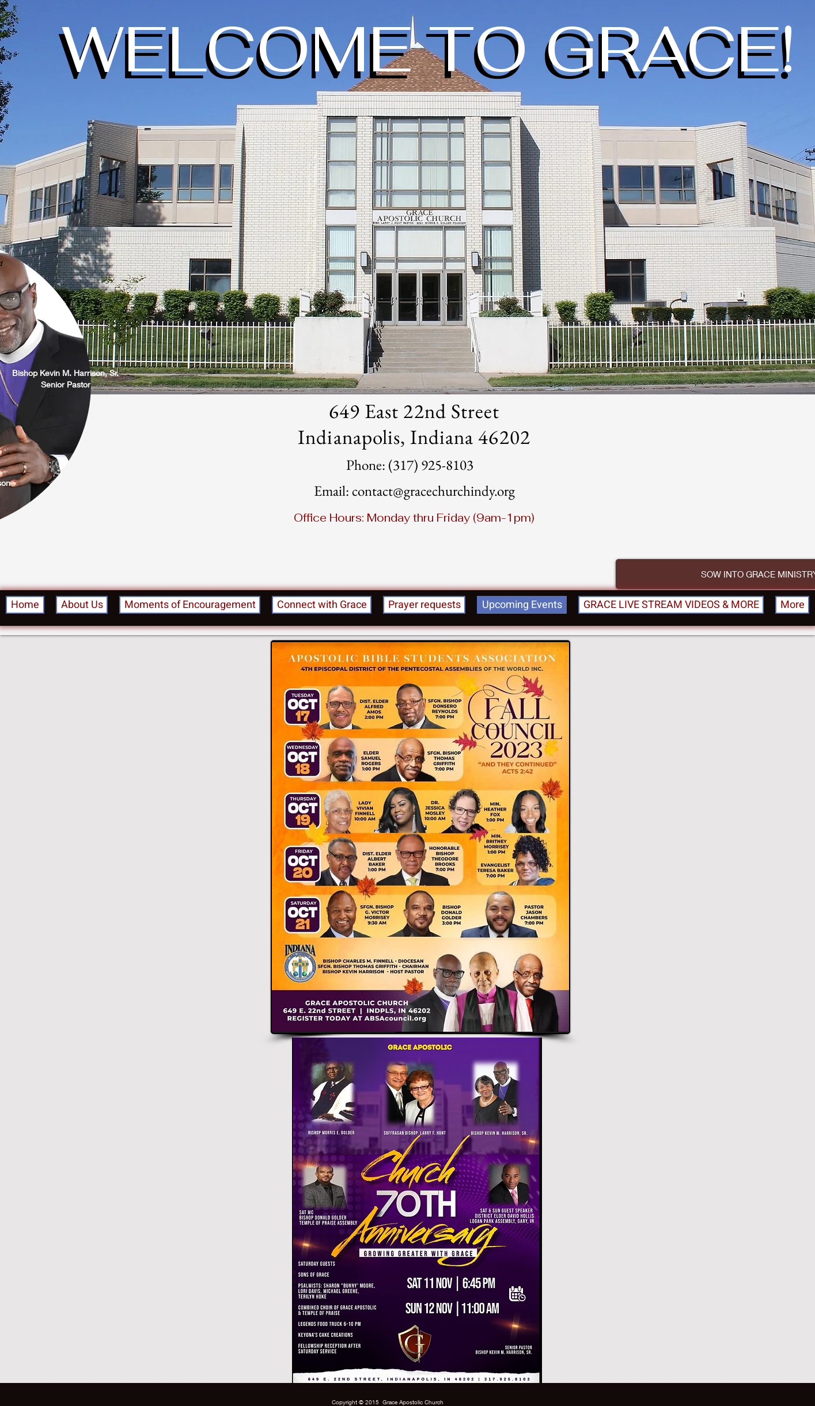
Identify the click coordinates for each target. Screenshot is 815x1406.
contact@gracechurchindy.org (433, 490)
